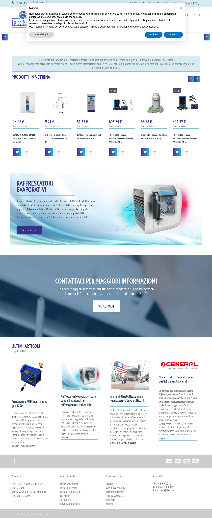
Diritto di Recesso (68, 488)
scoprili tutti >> (20, 351)
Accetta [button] (173, 34)
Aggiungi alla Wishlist (27, 152)
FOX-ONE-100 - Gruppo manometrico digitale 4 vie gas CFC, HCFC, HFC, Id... (121, 138)
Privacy (109, 484)
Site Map (110, 500)
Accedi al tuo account (70, 492)
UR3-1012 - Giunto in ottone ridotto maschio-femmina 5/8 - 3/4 (56, 138)
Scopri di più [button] (41, 34)
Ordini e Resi (65, 500)
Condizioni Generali (69, 484)
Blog (197, 3)
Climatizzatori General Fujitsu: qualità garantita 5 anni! (176, 379)
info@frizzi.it (167, 490)
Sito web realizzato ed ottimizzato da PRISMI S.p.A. (30, 514)
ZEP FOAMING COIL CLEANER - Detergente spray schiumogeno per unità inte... (24, 138)
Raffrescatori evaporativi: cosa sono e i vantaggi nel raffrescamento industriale (78, 400)
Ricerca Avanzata (115, 496)
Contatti (188, 3)
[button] (181, 8)
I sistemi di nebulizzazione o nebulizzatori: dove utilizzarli (127, 398)
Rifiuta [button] (153, 34)
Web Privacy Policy (115, 488)
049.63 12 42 (22, 2)
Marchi (109, 504)
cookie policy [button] (75, 17)
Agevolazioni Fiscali (69, 504)
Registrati (64, 496)
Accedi (197, 14)
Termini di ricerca (115, 492)
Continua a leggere (129, 442)
